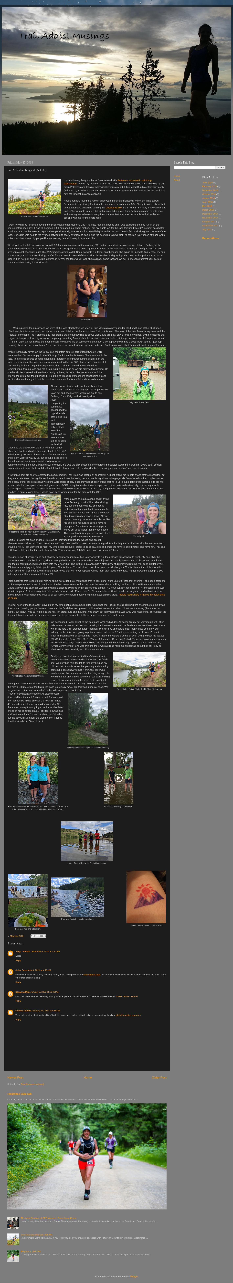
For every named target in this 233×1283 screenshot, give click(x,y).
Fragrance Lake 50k (19, 1093)
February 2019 (209, 186)
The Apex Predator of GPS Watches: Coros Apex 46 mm (48, 1218)
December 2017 (210, 214)
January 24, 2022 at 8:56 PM (46, 1010)
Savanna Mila (22, 992)
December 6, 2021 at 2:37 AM (45, 951)
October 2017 (209, 221)
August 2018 (208, 198)
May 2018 (207, 206)
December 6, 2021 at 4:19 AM (36, 970)
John (18, 970)
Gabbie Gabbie (23, 1010)
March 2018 (208, 210)
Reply (18, 960)
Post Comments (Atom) (32, 1084)
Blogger (134, 1276)
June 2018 (207, 202)
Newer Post (15, 1077)
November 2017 (210, 217)
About (177, 180)
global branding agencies (128, 1015)
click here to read (91, 974)
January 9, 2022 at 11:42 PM (45, 992)
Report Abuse (210, 238)
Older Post (159, 1077)
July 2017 (207, 229)
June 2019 (207, 182)
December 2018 (210, 190)
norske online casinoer (127, 996)
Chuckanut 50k (114, 207)
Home (88, 1077)
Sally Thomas (22, 951)
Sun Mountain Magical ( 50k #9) (36, 1234)
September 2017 (210, 225)
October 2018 (209, 194)
